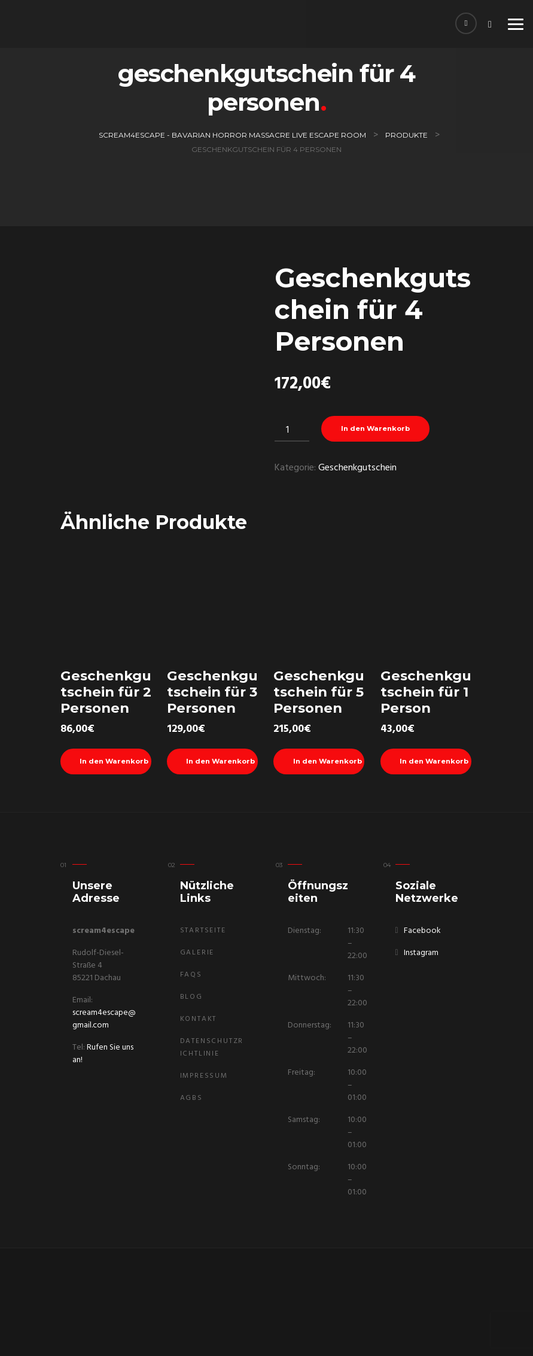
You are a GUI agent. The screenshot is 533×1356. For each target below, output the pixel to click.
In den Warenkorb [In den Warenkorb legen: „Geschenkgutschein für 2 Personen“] (116, 762)
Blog (191, 997)
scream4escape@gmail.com (104, 1019)
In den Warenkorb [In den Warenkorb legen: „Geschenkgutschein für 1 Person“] (436, 762)
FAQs (191, 975)
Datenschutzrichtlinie (212, 1047)
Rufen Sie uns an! (102, 1054)
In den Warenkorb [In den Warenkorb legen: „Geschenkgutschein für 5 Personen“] (329, 762)
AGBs (191, 1098)
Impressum (204, 1076)
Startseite (203, 931)
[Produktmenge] (292, 430)
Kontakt (198, 1019)
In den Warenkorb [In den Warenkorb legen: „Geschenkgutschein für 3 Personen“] (222, 762)
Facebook (422, 931)
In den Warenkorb (378, 429)
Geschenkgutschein (357, 468)
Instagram (421, 953)
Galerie (197, 953)
